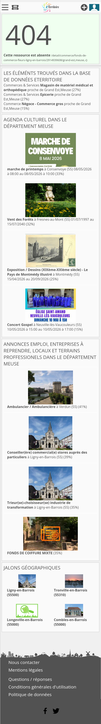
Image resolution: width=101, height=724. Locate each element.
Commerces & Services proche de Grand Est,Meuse (48, 87)
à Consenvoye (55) (40, 169)
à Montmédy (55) (47, 272)
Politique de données (30, 694)
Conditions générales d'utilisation (42, 687)
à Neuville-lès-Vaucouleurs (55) (44, 324)
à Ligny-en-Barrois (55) (47, 454)
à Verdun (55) (42, 406)
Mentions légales (25, 670)
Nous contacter (24, 662)
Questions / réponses (30, 679)
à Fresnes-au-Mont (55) (38, 219)
